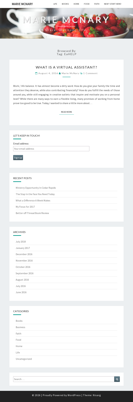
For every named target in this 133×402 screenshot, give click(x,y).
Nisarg (97, 395)
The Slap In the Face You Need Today (35, 194)
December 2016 (24, 254)
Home (76, 3)
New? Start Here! (112, 3)
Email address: (21, 143)
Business (20, 327)
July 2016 (21, 286)
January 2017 (23, 248)
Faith (96, 3)
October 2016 (23, 266)
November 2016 (24, 260)
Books (65, 3)
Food (87, 3)
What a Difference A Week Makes (33, 200)
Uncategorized (24, 358)
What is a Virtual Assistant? (66, 67)
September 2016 (24, 273)
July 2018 (21, 241)
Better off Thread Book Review (32, 213)
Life (55, 3)
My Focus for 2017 (25, 206)
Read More (67, 111)
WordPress (74, 395)
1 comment (90, 73)
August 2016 (22, 279)
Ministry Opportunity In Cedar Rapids (36, 187)
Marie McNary (22, 4)
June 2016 (21, 292)
